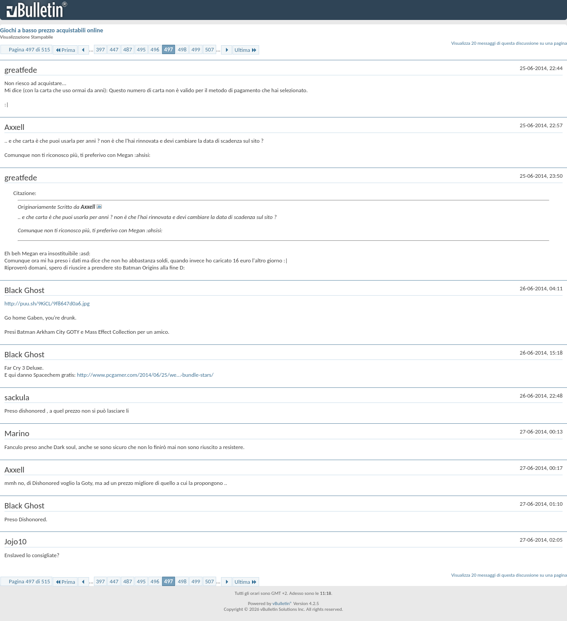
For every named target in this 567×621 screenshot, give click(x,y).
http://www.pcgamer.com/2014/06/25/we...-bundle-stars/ (145, 374)
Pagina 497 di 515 (29, 49)
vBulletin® (282, 603)
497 (168, 49)
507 (209, 49)
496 (155, 49)
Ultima (246, 50)
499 (195, 49)
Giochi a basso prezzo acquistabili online (51, 30)
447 (113, 49)
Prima (65, 50)
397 (100, 49)
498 (182, 49)
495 (141, 49)
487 (127, 49)
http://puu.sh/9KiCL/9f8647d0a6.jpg (46, 303)
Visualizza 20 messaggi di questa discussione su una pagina (509, 43)
